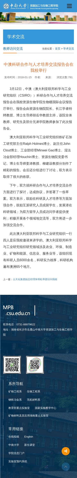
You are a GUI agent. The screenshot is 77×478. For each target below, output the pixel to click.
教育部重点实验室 (19, 408)
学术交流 (68, 48)
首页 (57, 48)
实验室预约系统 (17, 461)
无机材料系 (33, 399)
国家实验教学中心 (45, 408)
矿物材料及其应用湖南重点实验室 (28, 415)
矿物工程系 (15, 391)
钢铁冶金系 (15, 399)
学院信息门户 (16, 453)
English (28, 436)
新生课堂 (29, 444)
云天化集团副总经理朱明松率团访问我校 (35, 279)
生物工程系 (33, 391)
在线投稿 (13, 436)
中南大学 (13, 444)
